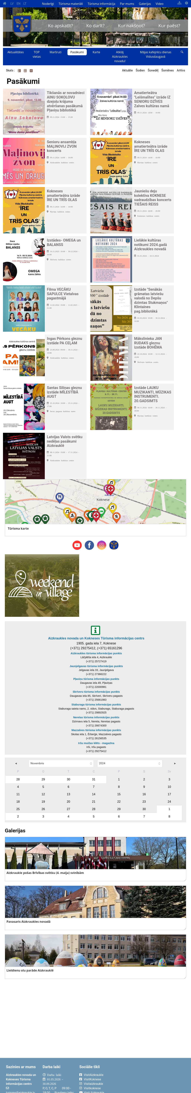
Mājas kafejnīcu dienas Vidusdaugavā (155, 54)
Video (160, 4)
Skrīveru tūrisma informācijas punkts (96, 691)
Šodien (140, 70)
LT (24, 3)
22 (119, 801)
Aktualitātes (15, 52)
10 (169, 786)
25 (18, 809)
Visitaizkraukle (93, 1084)
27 (68, 809)
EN (18, 3)
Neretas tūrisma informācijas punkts (96, 717)
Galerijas (145, 4)
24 (169, 801)
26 (43, 809)
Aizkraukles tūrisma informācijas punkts (96, 653)
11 (18, 794)
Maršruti (55, 52)
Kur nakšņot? (131, 25)
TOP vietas (37, 54)
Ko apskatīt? (60, 25)
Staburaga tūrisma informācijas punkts (96, 704)
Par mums (127, 4)
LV (12, 3)
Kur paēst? (169, 25)
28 (18, 779)
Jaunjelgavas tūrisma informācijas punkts (96, 666)
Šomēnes (167, 70)
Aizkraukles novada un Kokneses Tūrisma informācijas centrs (96, 638)
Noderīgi (48, 4)
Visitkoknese (92, 1088)
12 (43, 794)
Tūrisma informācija (101, 4)
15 (119, 794)
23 (144, 801)
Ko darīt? (95, 25)
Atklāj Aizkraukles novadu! (120, 56)
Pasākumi (77, 52)
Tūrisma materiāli (71, 4)
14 (93, 794)
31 (93, 779)
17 (169, 794)
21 (93, 801)
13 (68, 794)
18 (18, 801)
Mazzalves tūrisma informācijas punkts (96, 730)
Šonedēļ (153, 70)
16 (144, 794)
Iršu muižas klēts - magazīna (96, 743)
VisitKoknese (92, 1079)
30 (68, 779)
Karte (96, 52)
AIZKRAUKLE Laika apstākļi (150, 1078)
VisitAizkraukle (93, 1075)
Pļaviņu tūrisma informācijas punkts (96, 678)
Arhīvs (181, 70)
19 (43, 801)
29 (43, 779)
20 (68, 801)
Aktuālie (127, 70)
